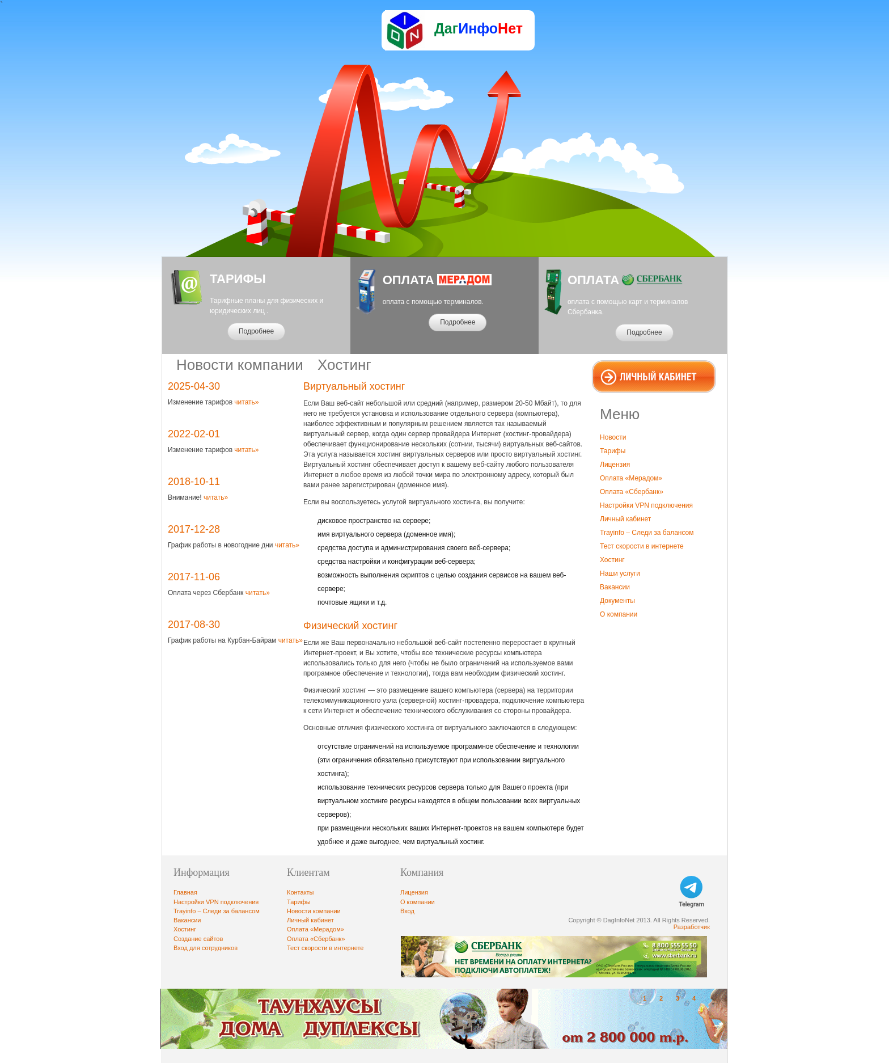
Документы (617, 601)
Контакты (300, 892)
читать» (245, 402)
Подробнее (256, 331)
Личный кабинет (625, 519)
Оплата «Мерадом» (631, 478)
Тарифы (612, 451)
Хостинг (612, 560)
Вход (407, 911)
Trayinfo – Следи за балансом (647, 533)
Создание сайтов (198, 938)
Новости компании (314, 911)
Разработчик (692, 926)
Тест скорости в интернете (642, 546)
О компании (618, 614)
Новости (613, 437)
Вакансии (615, 587)
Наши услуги (620, 573)
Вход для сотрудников (205, 947)
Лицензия (615, 465)
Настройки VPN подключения (646, 505)
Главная (185, 892)
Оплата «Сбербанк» (631, 492)
